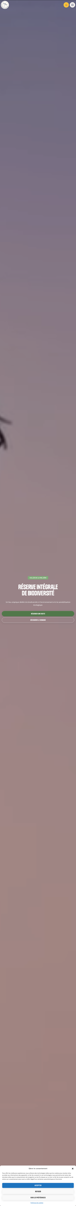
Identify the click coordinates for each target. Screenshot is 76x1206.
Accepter (38, 1185)
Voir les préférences (38, 1198)
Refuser (38, 1191)
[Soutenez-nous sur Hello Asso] (66, 5)
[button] (73, 1169)
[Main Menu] (72, 5)
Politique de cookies (37, 1203)
